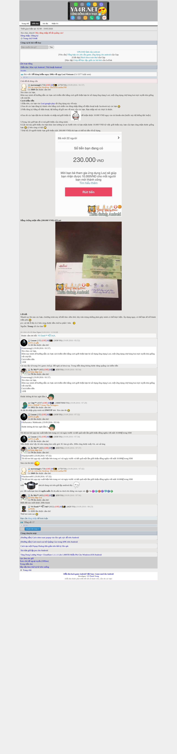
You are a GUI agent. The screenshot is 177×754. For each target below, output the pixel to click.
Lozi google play (48, 103)
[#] (52, 85)
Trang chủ (25, 24)
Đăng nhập (25, 36)
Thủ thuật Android (54, 67)
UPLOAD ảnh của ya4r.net (88, 52)
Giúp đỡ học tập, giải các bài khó (88, 60)
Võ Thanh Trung (93, 576)
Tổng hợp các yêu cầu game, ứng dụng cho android (89, 55)
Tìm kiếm (23, 70)
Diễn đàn (24, 67)
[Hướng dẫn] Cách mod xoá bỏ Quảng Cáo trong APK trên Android (49, 542)
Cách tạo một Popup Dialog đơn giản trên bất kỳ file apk (44, 546)
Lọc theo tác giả (26, 558)
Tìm (51, 47)
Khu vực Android (37, 67)
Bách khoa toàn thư (89, 57)
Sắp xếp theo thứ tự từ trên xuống (34, 567)
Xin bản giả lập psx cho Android (34, 550)
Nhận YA (55, 24)
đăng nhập (32, 518)
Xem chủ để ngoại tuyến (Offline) (34, 561)
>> (26, 77)
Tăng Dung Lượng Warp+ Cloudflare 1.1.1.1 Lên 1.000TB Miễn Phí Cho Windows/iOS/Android (61, 555)
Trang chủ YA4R (30, 38)
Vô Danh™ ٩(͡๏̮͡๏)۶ (46, 335)
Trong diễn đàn (26, 564)
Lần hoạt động (26, 64)
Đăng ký (34, 36)
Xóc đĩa (45, 24)
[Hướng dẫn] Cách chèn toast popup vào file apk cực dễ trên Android (49, 537)
